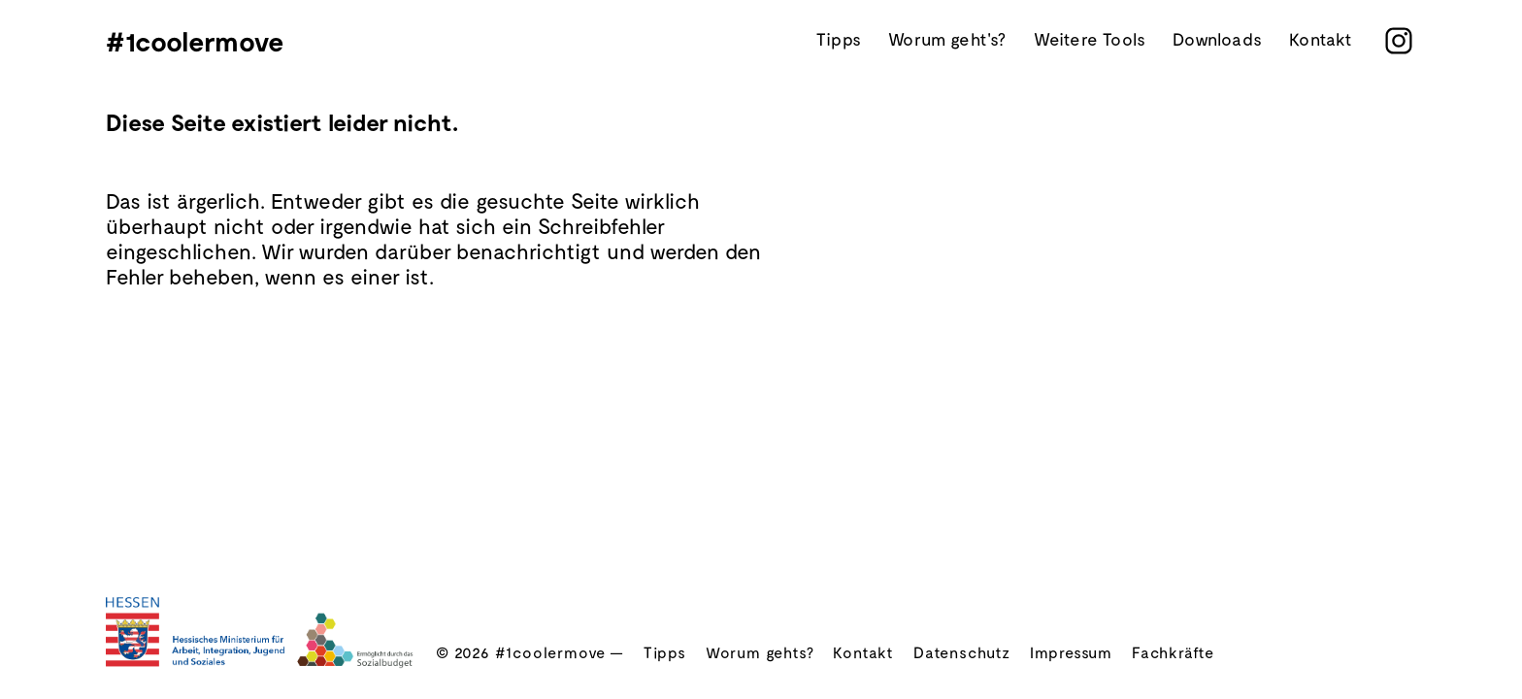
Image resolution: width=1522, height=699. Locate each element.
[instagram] (1398, 40)
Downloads (1217, 40)
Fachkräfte (1173, 652)
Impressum (1071, 652)
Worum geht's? (947, 40)
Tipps (838, 40)
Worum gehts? (760, 652)
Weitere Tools (1089, 40)
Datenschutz (961, 652)
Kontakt (1320, 40)
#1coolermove (195, 40)
